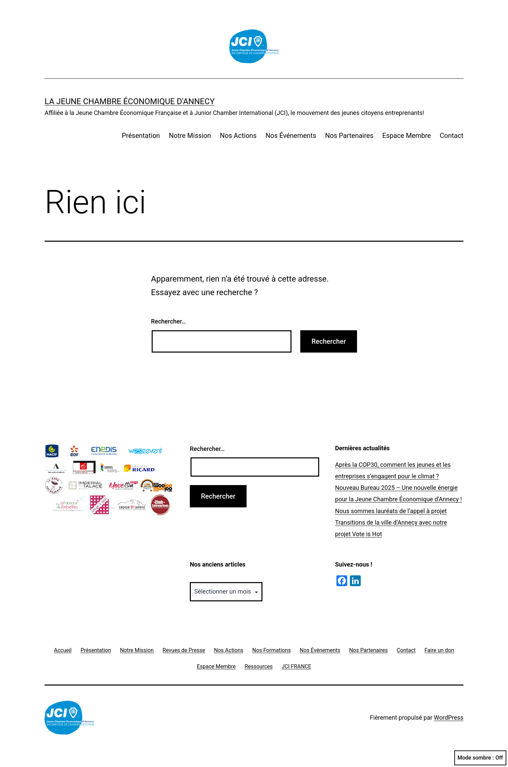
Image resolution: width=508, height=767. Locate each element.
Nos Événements (290, 135)
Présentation (141, 135)
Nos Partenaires (349, 135)
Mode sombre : (480, 758)
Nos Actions (238, 135)
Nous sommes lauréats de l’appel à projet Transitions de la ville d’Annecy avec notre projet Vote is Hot (391, 522)
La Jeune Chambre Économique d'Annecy (129, 101)
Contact (451, 135)
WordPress (448, 717)
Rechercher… (168, 321)
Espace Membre (406, 135)
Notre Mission (190, 135)
